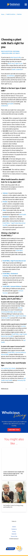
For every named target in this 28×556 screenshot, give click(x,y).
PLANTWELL (19, 250)
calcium (20, 308)
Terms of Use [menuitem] (14, 536)
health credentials (17, 69)
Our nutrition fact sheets (8, 368)
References (14, 389)
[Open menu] (26, 4)
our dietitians (11, 76)
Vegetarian (16, 51)
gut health (10, 103)
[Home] (14, 4)
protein (24, 326)
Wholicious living (7, 53)
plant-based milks (16, 57)
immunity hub (21, 380)
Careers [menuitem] (14, 526)
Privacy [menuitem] (14, 531)
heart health (22, 214)
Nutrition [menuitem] (19, 14)
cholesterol (4, 105)
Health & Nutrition (6, 51)
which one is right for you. (15, 63)
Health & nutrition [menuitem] (10, 14)
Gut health (16, 53)
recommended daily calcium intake (11, 312)
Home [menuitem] (2, 14)
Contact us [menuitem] (14, 529)
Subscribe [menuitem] (14, 534)
